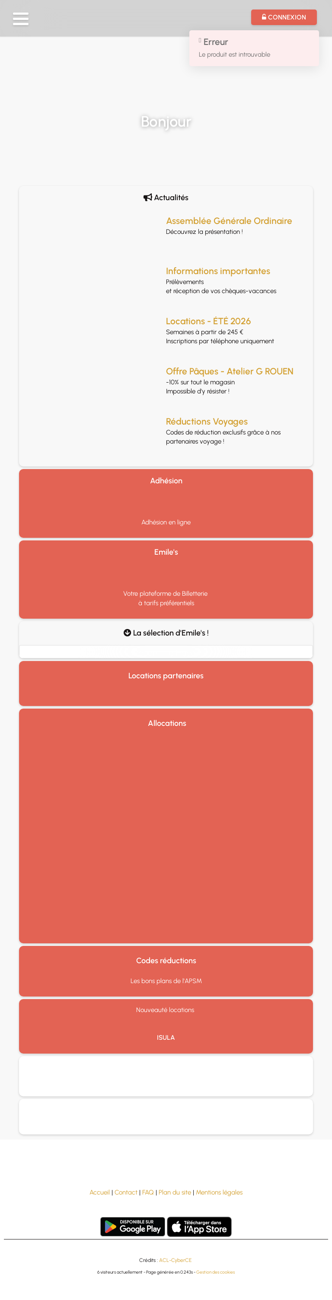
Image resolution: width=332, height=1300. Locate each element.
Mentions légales (219, 1192)
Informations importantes (218, 270)
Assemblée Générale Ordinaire (229, 220)
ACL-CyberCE (175, 1260)
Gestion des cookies (215, 1272)
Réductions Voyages (207, 421)
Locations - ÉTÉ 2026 (208, 321)
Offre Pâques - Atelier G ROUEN (230, 371)
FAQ (148, 1192)
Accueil (99, 1192)
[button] (21, 19)
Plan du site (175, 1192)
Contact (126, 1192)
